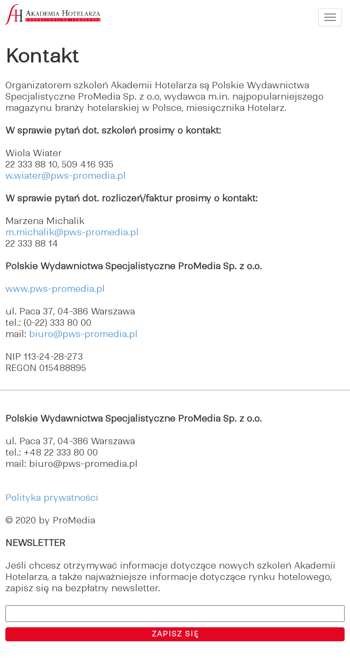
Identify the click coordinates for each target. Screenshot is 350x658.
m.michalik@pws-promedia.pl (72, 232)
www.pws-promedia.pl (55, 288)
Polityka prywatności (51, 497)
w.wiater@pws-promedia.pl (65, 175)
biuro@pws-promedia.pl (83, 333)
